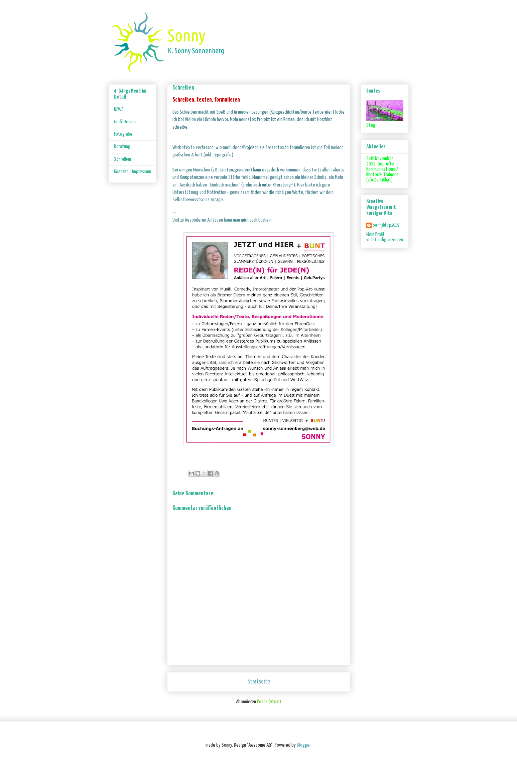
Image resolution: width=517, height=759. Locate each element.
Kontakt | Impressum (132, 171)
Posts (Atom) (269, 701)
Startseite (258, 682)
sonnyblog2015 (386, 225)
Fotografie (123, 134)
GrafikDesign (125, 121)
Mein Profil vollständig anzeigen (384, 237)
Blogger (303, 745)
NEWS (119, 109)
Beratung (122, 146)
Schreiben (122, 159)
